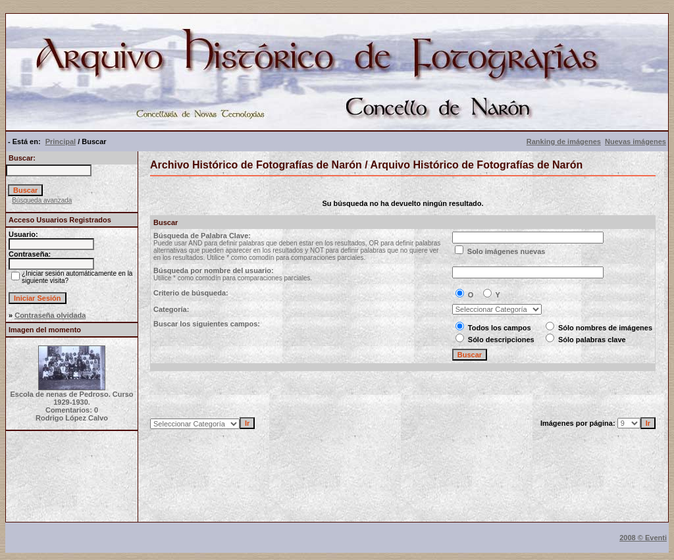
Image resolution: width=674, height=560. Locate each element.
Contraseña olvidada (50, 315)
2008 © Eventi (643, 538)
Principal (60, 141)
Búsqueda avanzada (42, 200)
